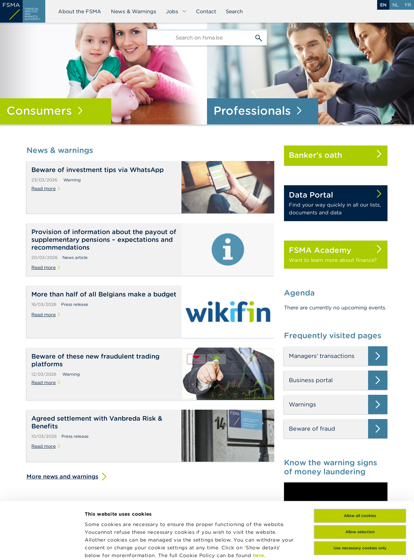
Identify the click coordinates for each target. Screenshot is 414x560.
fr (408, 5)
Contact (206, 11)
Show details (101, 547)
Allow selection (360, 475)
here (258, 499)
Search (234, 11)
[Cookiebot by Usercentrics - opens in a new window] (42, 547)
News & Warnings (133, 11)
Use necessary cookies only (360, 491)
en (383, 5)
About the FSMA (79, 11)
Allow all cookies (360, 459)
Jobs (176, 11)
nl (395, 5)
